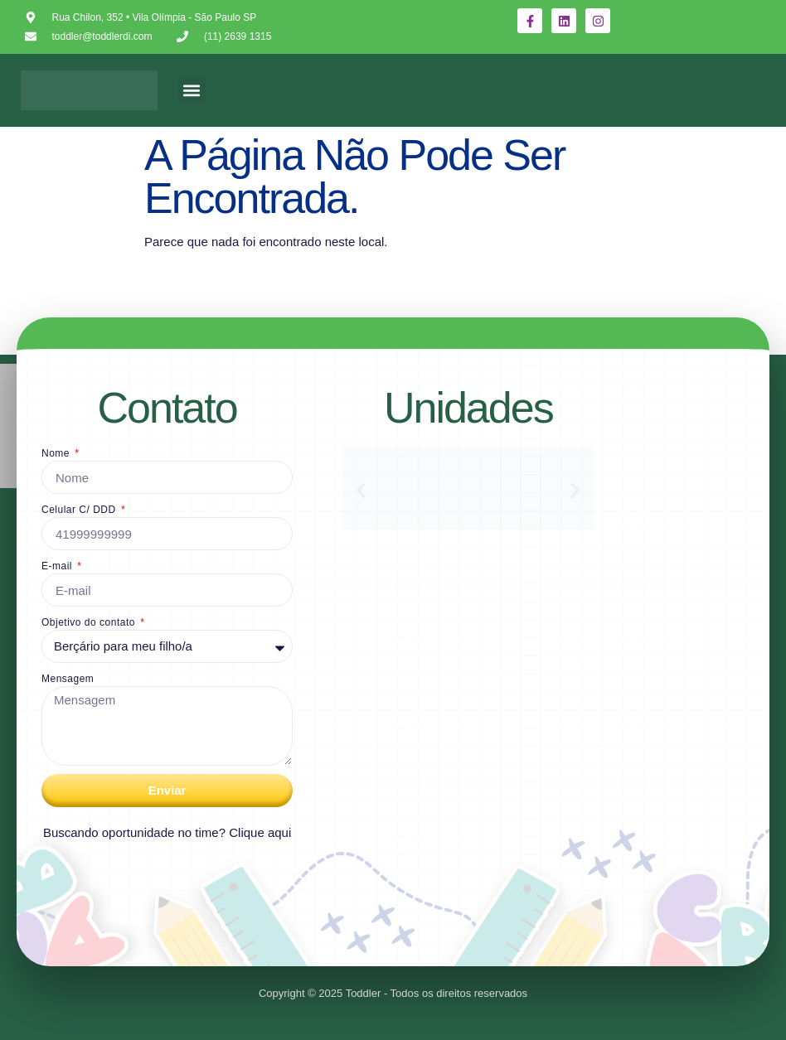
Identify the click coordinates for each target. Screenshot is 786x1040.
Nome (57, 453)
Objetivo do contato (89, 622)
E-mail (58, 566)
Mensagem (67, 678)
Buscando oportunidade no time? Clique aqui (167, 832)
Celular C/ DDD (80, 509)
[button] (192, 90)
